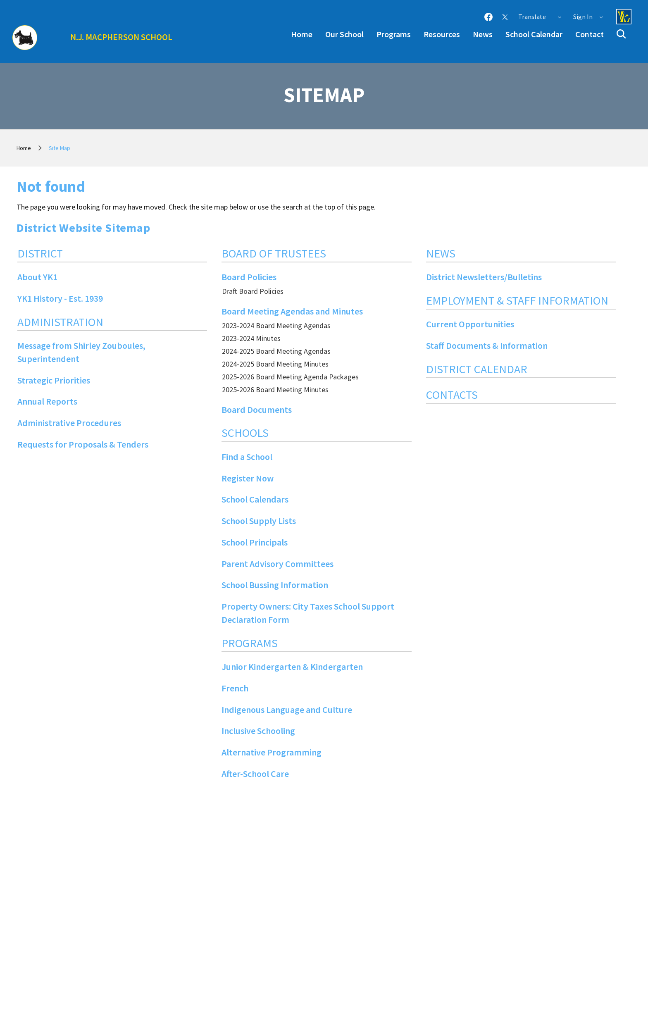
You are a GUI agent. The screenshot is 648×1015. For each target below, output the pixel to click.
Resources (442, 34)
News (483, 34)
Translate (540, 16)
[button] (621, 33)
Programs (393, 34)
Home (301, 34)
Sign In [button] (588, 16)
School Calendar (533, 34)
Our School (344, 34)
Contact (589, 34)
